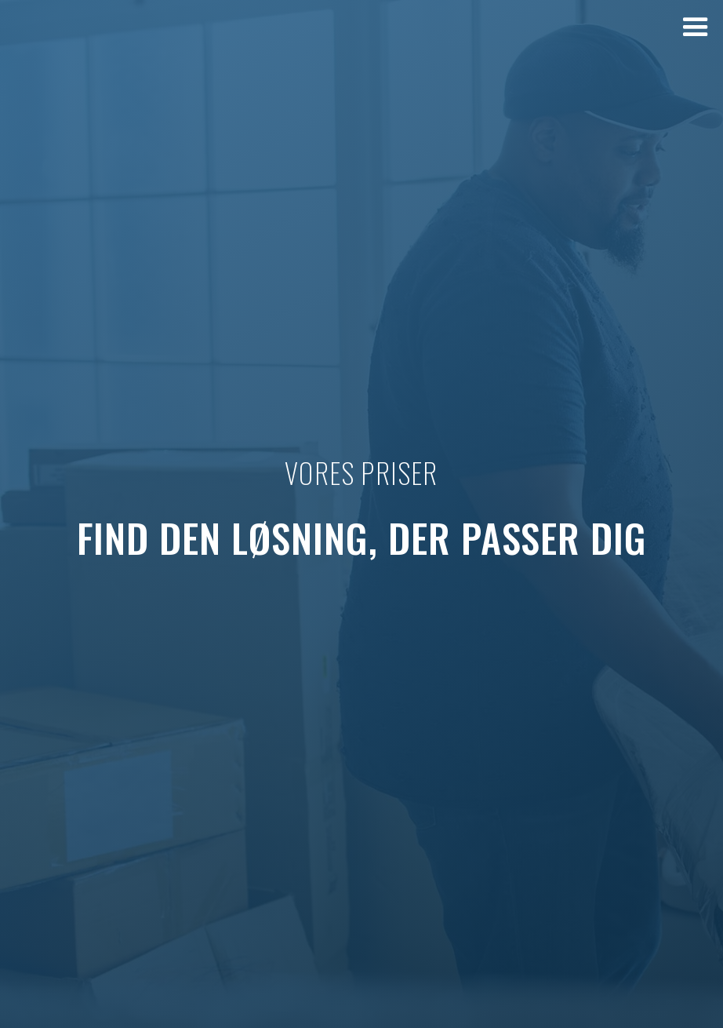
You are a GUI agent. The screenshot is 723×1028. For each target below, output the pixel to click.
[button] (695, 27)
